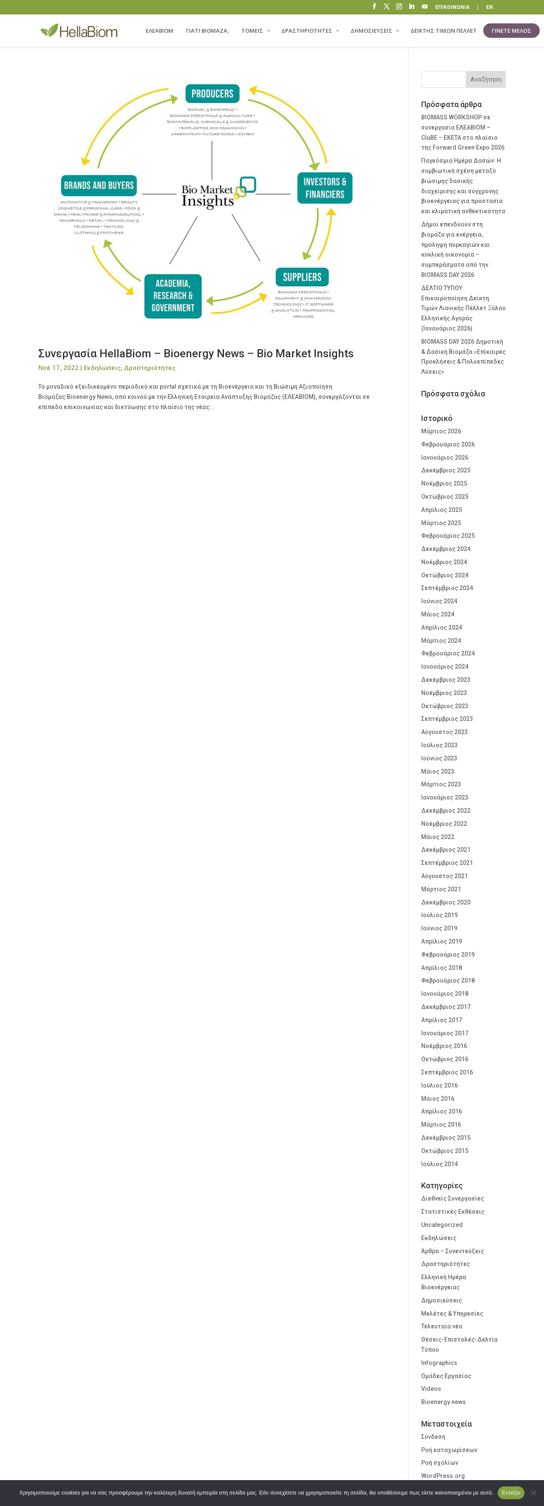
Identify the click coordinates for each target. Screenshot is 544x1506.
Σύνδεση (433, 1436)
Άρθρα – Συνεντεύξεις (452, 1251)
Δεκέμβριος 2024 (445, 548)
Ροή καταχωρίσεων (449, 1450)
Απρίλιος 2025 (441, 509)
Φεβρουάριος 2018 (448, 980)
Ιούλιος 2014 (439, 1164)
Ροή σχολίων (439, 1462)
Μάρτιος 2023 (441, 784)
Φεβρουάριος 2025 (448, 535)
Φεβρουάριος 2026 (448, 444)
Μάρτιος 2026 (441, 431)
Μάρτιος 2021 (441, 889)
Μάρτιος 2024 (441, 640)
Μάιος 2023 (437, 771)
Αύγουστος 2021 (444, 876)
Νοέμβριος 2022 (444, 823)
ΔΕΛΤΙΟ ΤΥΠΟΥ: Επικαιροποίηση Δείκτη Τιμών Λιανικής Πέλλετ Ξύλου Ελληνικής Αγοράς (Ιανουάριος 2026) (463, 308)
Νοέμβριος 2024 (444, 562)
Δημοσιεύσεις (441, 1300)
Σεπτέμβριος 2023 (447, 718)
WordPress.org (443, 1475)
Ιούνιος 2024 (439, 601)
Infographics (439, 1362)
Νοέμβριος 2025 (444, 483)
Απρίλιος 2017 (441, 1020)
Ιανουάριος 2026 (444, 457)
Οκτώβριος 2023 (444, 706)
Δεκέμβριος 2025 (445, 470)
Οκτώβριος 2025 (444, 496)
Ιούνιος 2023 (439, 758)
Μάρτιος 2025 (441, 523)
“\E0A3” (425, 7)
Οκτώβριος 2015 (444, 1150)
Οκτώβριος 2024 (444, 575)
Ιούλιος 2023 (439, 745)
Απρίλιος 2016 (441, 1111)
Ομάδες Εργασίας (446, 1376)
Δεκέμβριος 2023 (445, 679)
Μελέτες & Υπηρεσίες (452, 1313)
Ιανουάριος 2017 (444, 1033)
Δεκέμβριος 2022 (445, 810)
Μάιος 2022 (437, 837)
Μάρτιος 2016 (441, 1124)
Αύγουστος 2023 (444, 732)
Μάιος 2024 (437, 614)
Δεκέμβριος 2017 (445, 1006)
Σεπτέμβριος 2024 (447, 588)
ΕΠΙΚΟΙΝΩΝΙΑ (452, 7)
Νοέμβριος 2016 (444, 1046)
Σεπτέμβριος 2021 (447, 862)
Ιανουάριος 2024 (444, 666)
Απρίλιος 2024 (441, 627)
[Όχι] (533, 1493)
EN (489, 7)
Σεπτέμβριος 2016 (447, 1072)
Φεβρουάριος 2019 (448, 954)
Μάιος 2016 (437, 1098)
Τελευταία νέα (441, 1326)
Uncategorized (442, 1224)
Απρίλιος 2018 (441, 967)
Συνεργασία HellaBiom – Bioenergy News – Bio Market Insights (196, 353)
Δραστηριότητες (150, 368)
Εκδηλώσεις (102, 368)
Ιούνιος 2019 (439, 928)
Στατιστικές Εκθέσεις (452, 1211)
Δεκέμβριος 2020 (445, 902)
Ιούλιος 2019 (439, 915)
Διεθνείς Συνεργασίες (452, 1198)
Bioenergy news (443, 1402)
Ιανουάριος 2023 (444, 797)
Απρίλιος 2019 (441, 941)
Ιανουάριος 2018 (444, 993)
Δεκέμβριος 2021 (445, 849)
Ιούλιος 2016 (439, 1085)
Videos (431, 1388)
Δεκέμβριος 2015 (445, 1137)
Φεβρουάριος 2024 (448, 653)
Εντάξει (511, 1492)
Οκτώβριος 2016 (444, 1059)
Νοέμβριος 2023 (444, 692)
